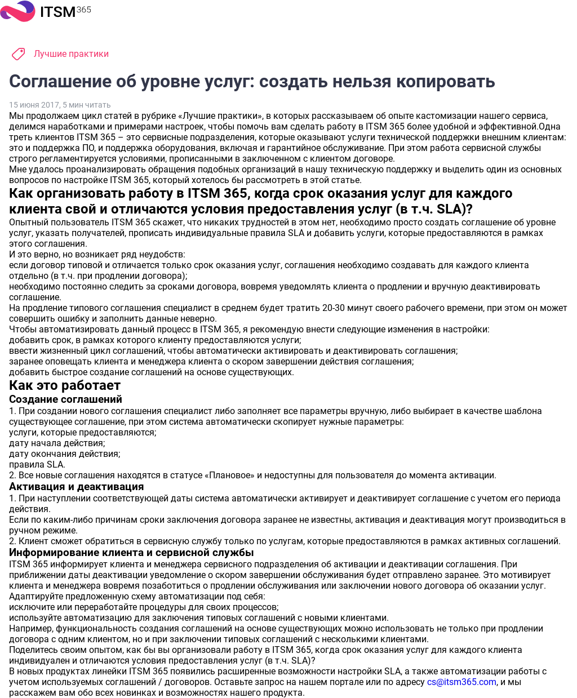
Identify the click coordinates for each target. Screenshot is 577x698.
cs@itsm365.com (461, 682)
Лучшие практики (71, 53)
